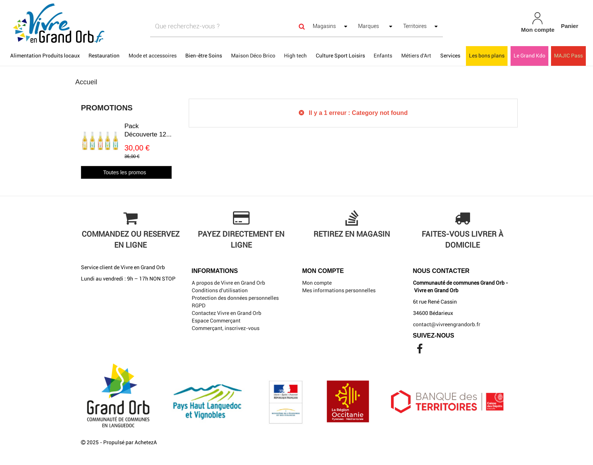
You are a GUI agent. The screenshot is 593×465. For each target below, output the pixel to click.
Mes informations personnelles (339, 290)
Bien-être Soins (203, 56)
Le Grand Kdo (529, 56)
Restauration (104, 56)
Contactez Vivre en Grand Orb (226, 313)
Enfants (383, 56)
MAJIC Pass (568, 56)
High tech (295, 56)
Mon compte (317, 283)
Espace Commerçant (216, 321)
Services (450, 56)
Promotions (107, 108)
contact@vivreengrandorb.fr (446, 324)
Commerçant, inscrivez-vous (225, 328)
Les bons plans (487, 56)
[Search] (301, 26)
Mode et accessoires (153, 56)
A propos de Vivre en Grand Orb (228, 283)
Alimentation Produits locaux (45, 56)
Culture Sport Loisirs (340, 56)
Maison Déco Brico (253, 56)
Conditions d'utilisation (220, 290)
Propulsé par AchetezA (130, 442)
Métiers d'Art (416, 56)
